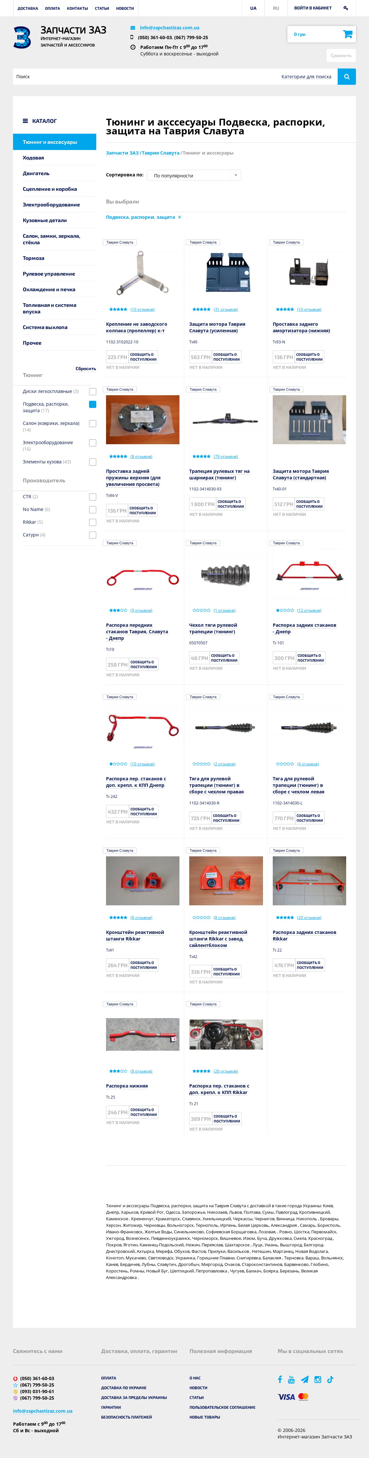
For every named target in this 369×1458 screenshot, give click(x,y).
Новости (125, 8)
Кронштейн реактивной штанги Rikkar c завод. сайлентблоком (218, 938)
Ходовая (33, 157)
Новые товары (205, 1417)
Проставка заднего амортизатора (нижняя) (301, 327)
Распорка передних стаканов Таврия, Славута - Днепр (137, 631)
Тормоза (33, 258)
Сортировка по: (125, 175)
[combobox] (194, 175)
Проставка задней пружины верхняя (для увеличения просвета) (133, 477)
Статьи (102, 8)
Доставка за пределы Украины (134, 1397)
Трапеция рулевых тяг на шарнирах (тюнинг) (219, 474)
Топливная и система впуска (49, 308)
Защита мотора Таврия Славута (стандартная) (301, 474)
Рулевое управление (49, 273)
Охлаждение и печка (49, 289)
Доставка (28, 8)
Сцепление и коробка (50, 189)
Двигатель (36, 173)
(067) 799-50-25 (191, 37)
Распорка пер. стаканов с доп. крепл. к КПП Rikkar (219, 1089)
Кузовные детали (45, 220)
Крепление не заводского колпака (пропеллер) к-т (136, 327)
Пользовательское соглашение (222, 1407)
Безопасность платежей (126, 1417)
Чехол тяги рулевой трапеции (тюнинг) (213, 628)
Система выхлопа (45, 327)
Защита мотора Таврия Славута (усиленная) (217, 327)
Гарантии (111, 1407)
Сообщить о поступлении (143, 356)
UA (253, 8)
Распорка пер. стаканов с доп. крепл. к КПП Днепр (136, 781)
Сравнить (341, 55)
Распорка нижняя (127, 1086)
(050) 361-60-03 (155, 37)
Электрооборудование (51, 204)
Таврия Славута (119, 242)
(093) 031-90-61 (37, 1391)
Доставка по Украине (123, 1387)
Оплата (52, 8)
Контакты (77, 8)
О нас (195, 1377)
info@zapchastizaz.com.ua (169, 27)
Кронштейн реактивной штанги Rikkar (135, 935)
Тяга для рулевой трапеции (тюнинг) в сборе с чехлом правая (216, 785)
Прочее (32, 342)
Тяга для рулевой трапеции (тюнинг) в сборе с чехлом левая (298, 785)
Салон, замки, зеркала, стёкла (51, 239)
